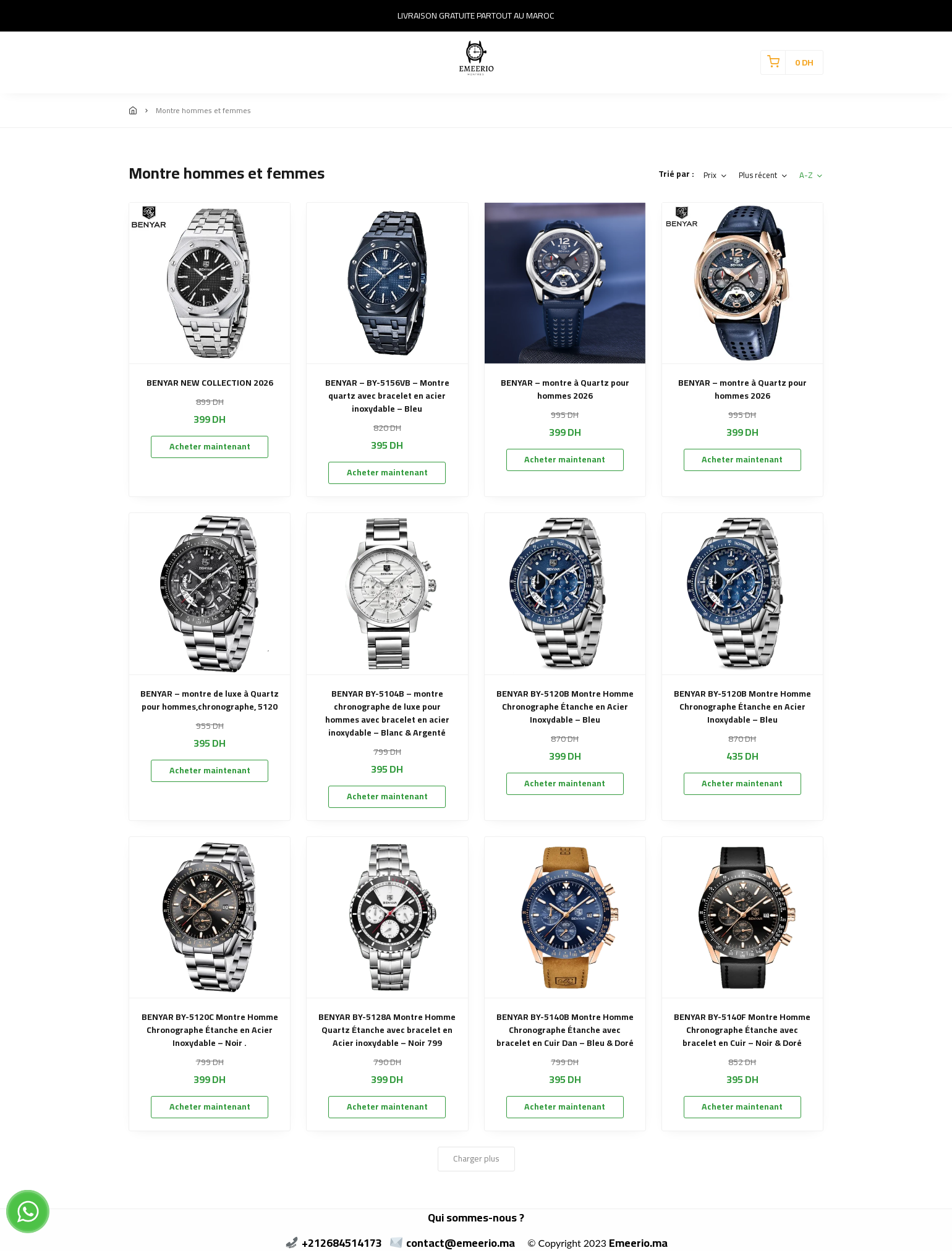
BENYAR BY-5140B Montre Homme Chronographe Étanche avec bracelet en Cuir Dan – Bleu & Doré (565, 1030)
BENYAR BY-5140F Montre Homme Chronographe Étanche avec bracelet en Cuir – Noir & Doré (742, 1030)
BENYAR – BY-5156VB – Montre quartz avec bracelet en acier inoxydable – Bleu (387, 395)
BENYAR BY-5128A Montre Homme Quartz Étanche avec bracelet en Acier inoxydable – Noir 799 (387, 1030)
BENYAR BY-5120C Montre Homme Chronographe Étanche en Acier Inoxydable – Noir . (210, 1030)
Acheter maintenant (209, 446)
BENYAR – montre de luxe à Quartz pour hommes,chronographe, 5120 (209, 700)
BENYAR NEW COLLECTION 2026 (210, 382)
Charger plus (476, 1158)
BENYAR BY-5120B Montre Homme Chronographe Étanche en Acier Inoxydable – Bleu (565, 706)
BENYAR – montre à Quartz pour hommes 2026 (565, 389)
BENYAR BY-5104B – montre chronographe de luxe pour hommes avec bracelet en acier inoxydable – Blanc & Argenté (387, 713)
